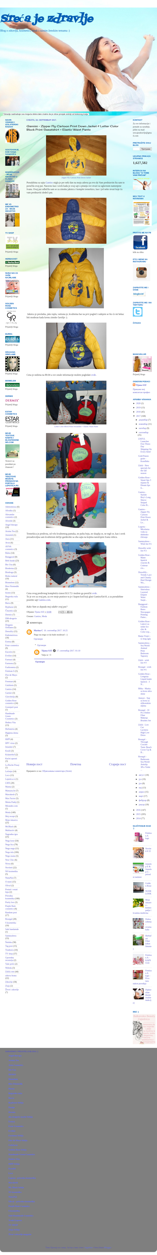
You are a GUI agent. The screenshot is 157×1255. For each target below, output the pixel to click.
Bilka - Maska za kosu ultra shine (145, 691)
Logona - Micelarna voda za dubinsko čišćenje (143, 531)
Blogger (107, 1247)
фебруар (143, 800)
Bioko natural (11, 576)
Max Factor (10, 798)
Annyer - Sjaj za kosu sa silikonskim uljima (144, 702)
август (142, 775)
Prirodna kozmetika (9, 897)
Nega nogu (10, 848)
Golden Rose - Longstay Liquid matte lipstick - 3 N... (145, 679)
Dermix (8, 614)
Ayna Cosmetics (15, 1065)
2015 (138, 814)
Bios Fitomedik (12, 586)
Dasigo (11, 1107)
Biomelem (9, 582)
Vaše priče (9, 964)
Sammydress (10, 936)
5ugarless (88, 1247)
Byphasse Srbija (16, 1102)
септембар (143, 432)
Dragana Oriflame (9, 626)
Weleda (8, 968)
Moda (44, 616)
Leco (7, 775)
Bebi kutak (10, 560)
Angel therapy (11, 525)
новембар (143, 424)
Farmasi (8, 659)
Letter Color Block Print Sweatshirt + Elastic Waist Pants (76, 426)
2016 (138, 810)
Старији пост (117, 764)
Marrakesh (10, 794)
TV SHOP (13, 1225)
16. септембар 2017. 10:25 (55, 630)
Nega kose (9, 840)
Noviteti (8, 867)
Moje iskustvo (11, 820)
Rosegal (8, 919)
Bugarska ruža (11, 596)
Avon (7, 542)
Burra (7, 603)
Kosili (8, 751)
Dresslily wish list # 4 (144, 549)
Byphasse (9, 607)
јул (140, 779)
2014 (138, 818)
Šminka (8, 942)
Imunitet (9, 747)
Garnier (8, 693)
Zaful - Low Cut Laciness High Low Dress (143, 729)
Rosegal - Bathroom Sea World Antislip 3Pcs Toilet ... (144, 763)
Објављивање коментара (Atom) (57, 771)
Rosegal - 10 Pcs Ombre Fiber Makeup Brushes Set (144, 715)
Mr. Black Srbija (16, 1187)
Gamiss (49, 182)
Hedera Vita (10, 722)
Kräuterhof (10, 754)
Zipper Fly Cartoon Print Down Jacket (76, 178)
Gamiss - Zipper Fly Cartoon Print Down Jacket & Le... (144, 516)
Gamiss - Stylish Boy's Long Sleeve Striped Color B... (144, 498)
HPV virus (9, 743)
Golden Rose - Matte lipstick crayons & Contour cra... (144, 561)
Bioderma (9, 568)
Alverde (8, 521)
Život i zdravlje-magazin (19, 1234)
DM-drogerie (11, 618)
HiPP (7, 739)
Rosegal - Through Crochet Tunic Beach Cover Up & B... (145, 746)
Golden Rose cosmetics (11, 701)
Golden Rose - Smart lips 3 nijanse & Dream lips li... (144, 482)
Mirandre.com (11, 806)
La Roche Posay (12, 765)
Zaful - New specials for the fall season (144, 469)
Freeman (9, 681)
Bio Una (9, 564)
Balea (7, 553)
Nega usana (10, 856)
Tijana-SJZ (46, 650)
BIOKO (12, 1074)
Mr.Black (9, 826)
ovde (93, 375)
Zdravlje (9, 982)
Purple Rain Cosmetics (19, 1206)
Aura (7, 539)
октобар (143, 428)
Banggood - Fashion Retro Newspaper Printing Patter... (144, 610)
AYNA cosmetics (9, 547)
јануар (142, 804)
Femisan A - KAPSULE (148, 959)
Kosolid (12, 1168)
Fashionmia (10, 667)
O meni (8, 882)
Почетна (75, 764)
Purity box (9, 902)
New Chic (9, 860)
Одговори (38, 639)
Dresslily (9, 631)
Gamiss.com (44, 600)
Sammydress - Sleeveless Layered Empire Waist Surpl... (144, 593)
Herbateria (9, 729)
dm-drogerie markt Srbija (20, 1117)
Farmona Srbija (15, 1135)
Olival (8, 885)
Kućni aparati (11, 758)
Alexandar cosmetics (9, 515)
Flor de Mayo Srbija (17, 1140)
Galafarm (9, 685)
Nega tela (9, 852)
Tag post (9, 946)
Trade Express (15, 1220)
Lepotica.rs (10, 779)
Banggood (9, 557)
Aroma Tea (10, 531)
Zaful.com (9, 971)
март (141, 796)
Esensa (8, 641)
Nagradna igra (11, 834)
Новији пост (34, 764)
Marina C (38, 630)
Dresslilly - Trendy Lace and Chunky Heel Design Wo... (145, 577)
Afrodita (9, 510)
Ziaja (7, 986)
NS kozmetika (11, 871)
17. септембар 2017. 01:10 (68, 650)
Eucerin (8, 652)
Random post (11, 912)
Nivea (7, 863)
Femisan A (10, 671)
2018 (138, 412)
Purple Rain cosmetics (10, 907)
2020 (138, 403)
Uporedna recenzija (9, 958)
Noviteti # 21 (148, 849)
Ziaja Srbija (14, 1229)
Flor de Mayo (11, 675)
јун (140, 783)
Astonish (9, 535)
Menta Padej (10, 802)
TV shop (9, 953)
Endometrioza (11, 635)
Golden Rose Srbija (17, 1150)
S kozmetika (10, 923)
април (142, 792)
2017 (138, 416)
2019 (138, 407)
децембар (143, 420)
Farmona (9, 663)
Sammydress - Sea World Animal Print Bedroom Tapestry (144, 649)
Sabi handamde (12, 929)
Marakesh (13, 1182)
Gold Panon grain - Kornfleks (143, 458)
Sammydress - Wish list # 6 (145, 542)
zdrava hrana (10, 975)
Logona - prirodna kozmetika (22, 1178)
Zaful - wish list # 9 (143, 661)
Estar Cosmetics (15, 1126)
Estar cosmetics (12, 645)
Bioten (11, 1088)
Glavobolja (10, 696)
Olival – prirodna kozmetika (21, 1201)
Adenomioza (10, 507)
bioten (8, 593)
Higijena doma (11, 733)
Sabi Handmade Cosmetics (20, 1215)
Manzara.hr (10, 790)
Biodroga (9, 572)
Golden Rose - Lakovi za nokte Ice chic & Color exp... (144, 626)
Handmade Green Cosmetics (10, 716)
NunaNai (9, 878)
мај (140, 787)
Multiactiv (9, 830)
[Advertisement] (76, 737)
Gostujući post (11, 707)
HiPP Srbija (14, 1164)
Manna (8, 786)
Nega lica (9, 844)
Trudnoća (9, 950)
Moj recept (10, 816)
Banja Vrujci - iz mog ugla (144, 637)
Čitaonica (9, 610)
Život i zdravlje (12, 989)
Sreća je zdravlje (46, 19)
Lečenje (8, 771)
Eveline (8, 655)
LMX (7, 783)
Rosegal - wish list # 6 (144, 668)
